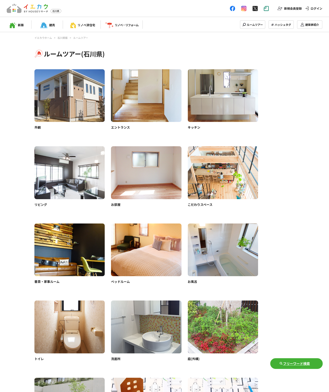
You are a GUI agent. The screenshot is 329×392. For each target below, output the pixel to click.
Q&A (127, 365)
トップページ (62, 365)
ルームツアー (255, 25)
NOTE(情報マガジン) (239, 365)
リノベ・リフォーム (126, 25)
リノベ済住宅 (86, 25)
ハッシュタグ (283, 25)
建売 (52, 25)
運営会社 (215, 365)
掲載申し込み (85, 365)
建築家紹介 (312, 25)
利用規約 (141, 365)
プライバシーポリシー (166, 365)
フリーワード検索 (296, 363)
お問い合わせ (195, 365)
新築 (21, 25)
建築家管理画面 (109, 365)
